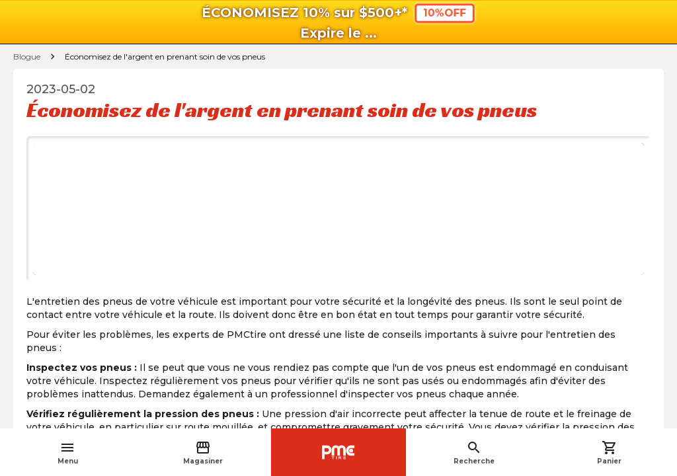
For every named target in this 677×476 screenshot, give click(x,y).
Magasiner (203, 452)
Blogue (26, 56)
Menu (68, 452)
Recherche (474, 452)
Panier (609, 452)
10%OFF (444, 13)
